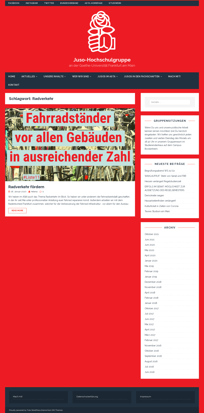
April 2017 (150, 329)
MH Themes (57, 410)
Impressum (145, 396)
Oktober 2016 (152, 351)
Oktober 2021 (152, 234)
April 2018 (150, 292)
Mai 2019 (149, 266)
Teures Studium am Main (157, 211)
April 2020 (150, 255)
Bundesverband (69, 3)
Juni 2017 (149, 319)
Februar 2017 (151, 340)
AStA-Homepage (94, 3)
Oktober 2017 (152, 308)
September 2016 (153, 356)
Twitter (49, 3)
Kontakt (14, 85)
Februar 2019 (151, 271)
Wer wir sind (80, 76)
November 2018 (153, 287)
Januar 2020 (151, 260)
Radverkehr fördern (26, 187)
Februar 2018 (151, 298)
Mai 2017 (149, 324)
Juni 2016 (150, 372)
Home (11, 76)
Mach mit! (174, 76)
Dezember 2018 (153, 282)
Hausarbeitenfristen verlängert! (160, 200)
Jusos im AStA (106, 76)
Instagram (32, 3)
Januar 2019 (151, 276)
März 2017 (150, 335)
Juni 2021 (149, 239)
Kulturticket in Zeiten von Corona (161, 206)
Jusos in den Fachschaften (142, 76)
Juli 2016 (149, 366)
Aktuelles (28, 76)
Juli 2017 (149, 313)
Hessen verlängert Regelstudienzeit (163, 181)
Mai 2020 (149, 250)
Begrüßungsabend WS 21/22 (160, 170)
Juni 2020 (150, 245)
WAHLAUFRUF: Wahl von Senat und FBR (165, 176)
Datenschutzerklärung (87, 396)
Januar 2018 (151, 303)
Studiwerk (115, 3)
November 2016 (153, 345)
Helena (34, 191)
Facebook (13, 3)
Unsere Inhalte (53, 76)
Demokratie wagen (154, 195)
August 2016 (151, 361)
